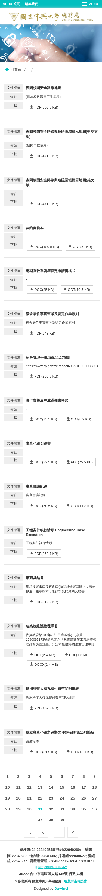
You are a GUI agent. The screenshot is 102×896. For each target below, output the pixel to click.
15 (62, 787)
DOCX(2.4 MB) (46, 664)
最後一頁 (72, 831)
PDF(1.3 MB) (79, 655)
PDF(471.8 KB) (46, 156)
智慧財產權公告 (75, 881)
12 (29, 787)
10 (7, 787)
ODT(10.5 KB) (79, 290)
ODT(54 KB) (82, 247)
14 (51, 787)
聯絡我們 (31, 4)
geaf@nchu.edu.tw (51, 867)
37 (40, 820)
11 (18, 787)
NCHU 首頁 (11, 4)
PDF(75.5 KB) (82, 462)
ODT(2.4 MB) (44, 655)
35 (83, 809)
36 (94, 809)
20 (18, 798)
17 (83, 787)
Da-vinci (61, 888)
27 (94, 798)
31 (40, 809)
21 (29, 798)
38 (51, 820)
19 (7, 798)
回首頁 (16, 70)
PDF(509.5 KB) (46, 107)
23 (51, 798)
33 (62, 809)
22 (40, 798)
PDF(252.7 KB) (46, 554)
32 (51, 809)
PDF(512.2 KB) (46, 602)
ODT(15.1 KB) (82, 752)
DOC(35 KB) (44, 290)
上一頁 (43, 831)
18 (94, 787)
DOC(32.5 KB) (45, 462)
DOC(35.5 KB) (45, 419)
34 (72, 809)
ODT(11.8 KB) (82, 506)
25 (72, 798)
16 (72, 787)
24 (62, 798)
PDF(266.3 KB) (46, 376)
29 (18, 809)
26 (83, 798)
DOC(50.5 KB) (45, 506)
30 (29, 809)
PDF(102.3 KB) (46, 708)
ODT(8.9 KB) (81, 419)
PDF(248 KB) (44, 333)
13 (40, 787)
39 (62, 820)
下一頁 (59, 831)
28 (7, 809)
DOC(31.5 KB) (45, 752)
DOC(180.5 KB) (46, 247)
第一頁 (29, 831)
